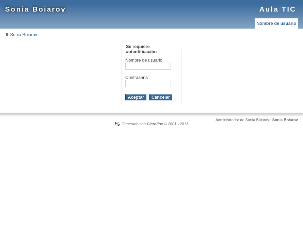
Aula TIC (277, 9)
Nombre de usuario (276, 23)
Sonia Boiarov (35, 9)
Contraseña (136, 77)
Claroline (155, 124)
